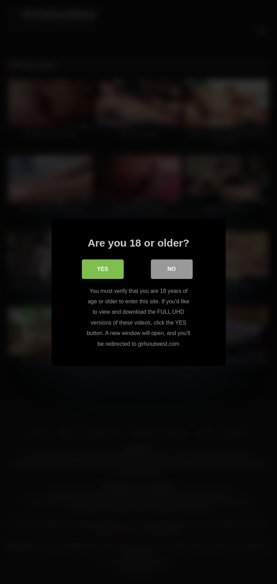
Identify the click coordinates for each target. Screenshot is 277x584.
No (172, 269)
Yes (102, 269)
